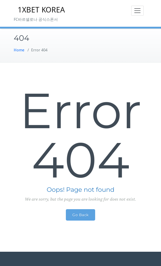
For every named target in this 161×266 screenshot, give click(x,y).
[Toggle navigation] (137, 11)
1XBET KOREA (41, 9)
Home (19, 50)
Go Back (80, 215)
